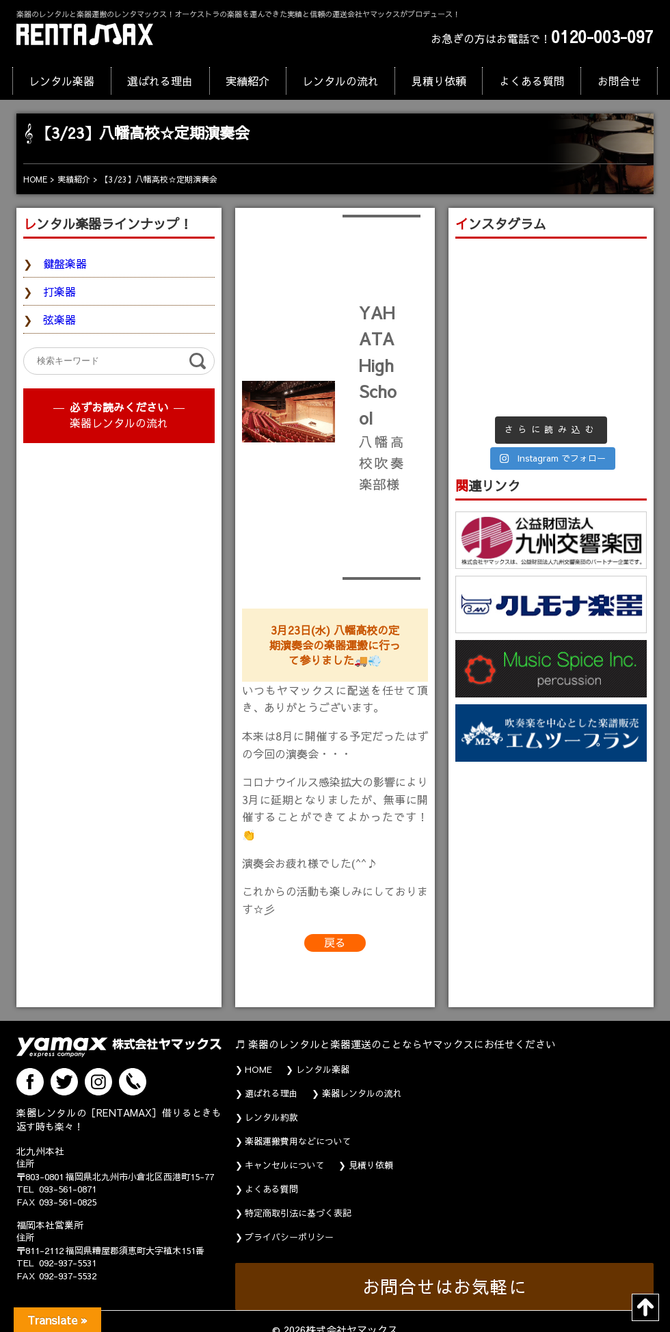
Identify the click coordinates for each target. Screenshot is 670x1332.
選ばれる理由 (160, 80)
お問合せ (619, 80)
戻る (335, 942)
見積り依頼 (439, 80)
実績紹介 (247, 80)
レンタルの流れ (340, 80)
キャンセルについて (285, 1165)
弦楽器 (59, 319)
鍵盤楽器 (65, 263)
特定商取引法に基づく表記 (298, 1213)
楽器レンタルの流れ (119, 422)
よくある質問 (532, 80)
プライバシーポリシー (289, 1237)
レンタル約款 (271, 1117)
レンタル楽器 (61, 80)
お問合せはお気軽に (444, 1286)
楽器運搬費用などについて (298, 1141)
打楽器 (59, 291)
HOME (258, 1069)
